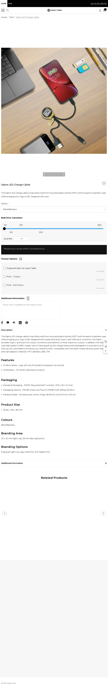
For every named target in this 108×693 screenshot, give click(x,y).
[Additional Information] (54, 463)
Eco (10, 3)
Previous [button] (46, 174)
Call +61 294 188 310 (99, 3)
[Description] (54, 330)
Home (3, 3)
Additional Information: (13, 298)
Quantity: (8, 239)
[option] (54, 100)
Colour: (5, 203)
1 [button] (52, 548)
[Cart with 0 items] (104, 10)
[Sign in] (100, 10)
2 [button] (56, 548)
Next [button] (62, 174)
